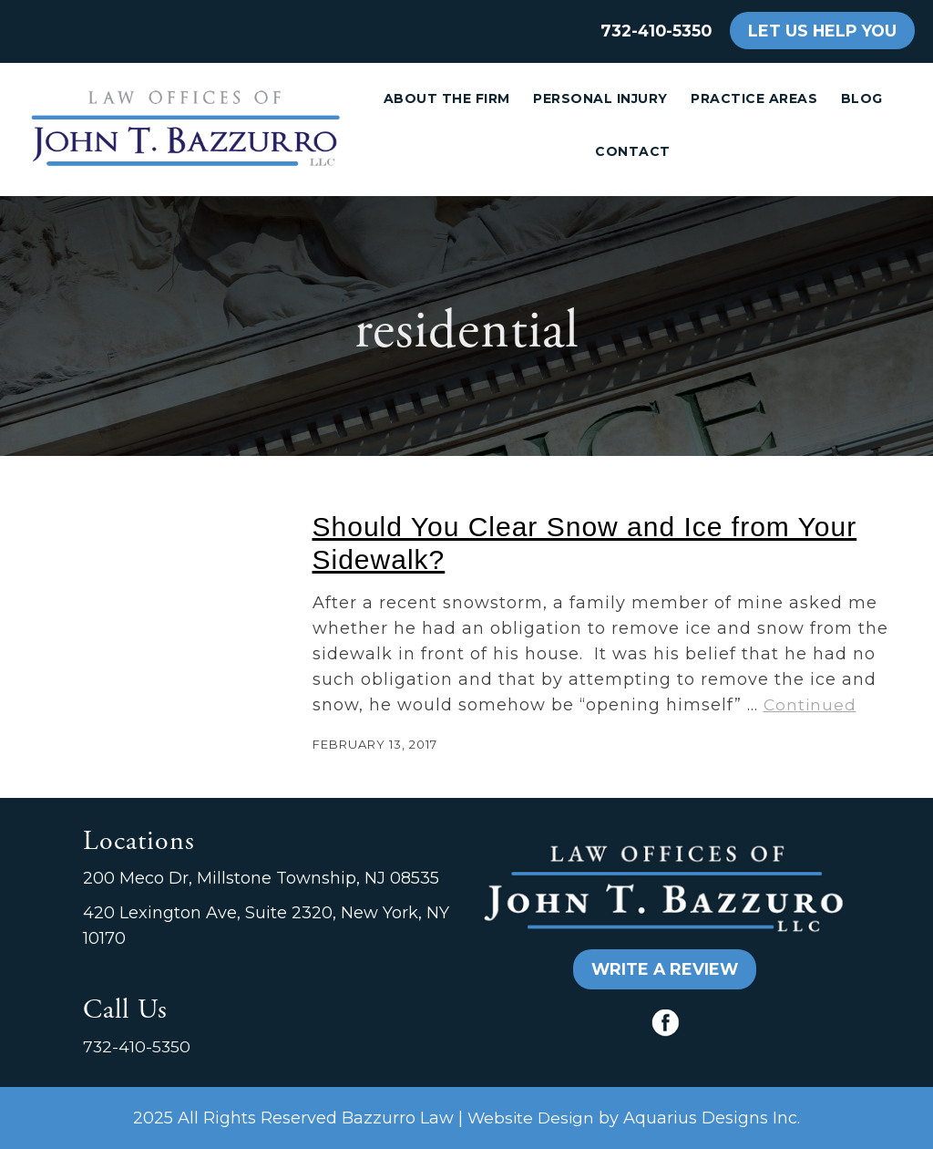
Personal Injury (600, 98)
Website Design (530, 1117)
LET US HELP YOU (822, 30)
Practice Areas (754, 98)
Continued (810, 704)
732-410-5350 (656, 30)
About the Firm (447, 98)
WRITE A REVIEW (664, 968)
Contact (633, 151)
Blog (862, 98)
